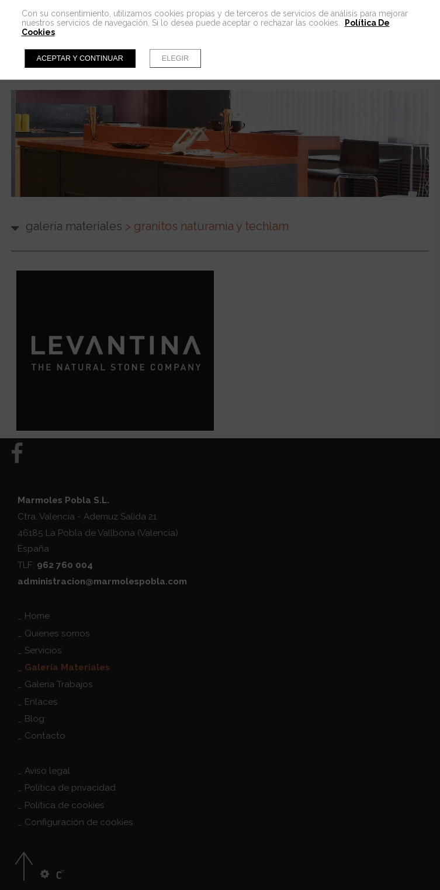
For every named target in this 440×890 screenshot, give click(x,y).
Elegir (175, 58)
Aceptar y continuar (80, 58)
